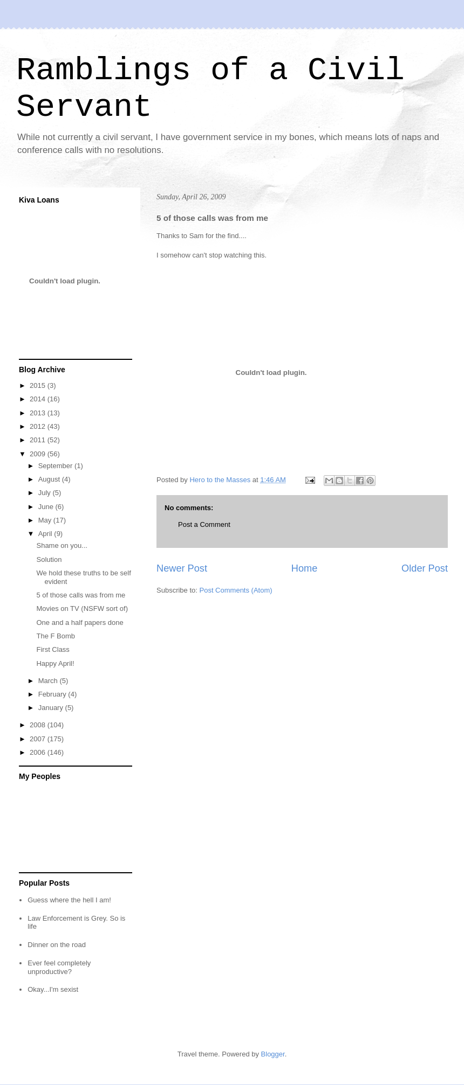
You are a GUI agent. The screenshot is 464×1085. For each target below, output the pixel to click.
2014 (38, 399)
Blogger (273, 1054)
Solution (49, 559)
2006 (38, 752)
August (50, 479)
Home (304, 568)
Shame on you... (61, 545)
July (45, 493)
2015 (38, 385)
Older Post (424, 568)
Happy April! (55, 663)
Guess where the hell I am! (69, 900)
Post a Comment (204, 524)
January (51, 708)
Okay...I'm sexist (53, 989)
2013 (38, 413)
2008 (38, 725)
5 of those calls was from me (80, 595)
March (49, 681)
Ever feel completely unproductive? (59, 967)
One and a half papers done (79, 622)
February (53, 694)
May (45, 520)
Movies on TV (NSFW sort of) (82, 608)
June (47, 507)
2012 (38, 426)
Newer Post (181, 568)
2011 (38, 440)
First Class (52, 649)
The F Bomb (55, 636)
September (56, 466)
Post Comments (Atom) (236, 590)
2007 (38, 739)
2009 (38, 454)
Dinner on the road (57, 945)
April (46, 534)
